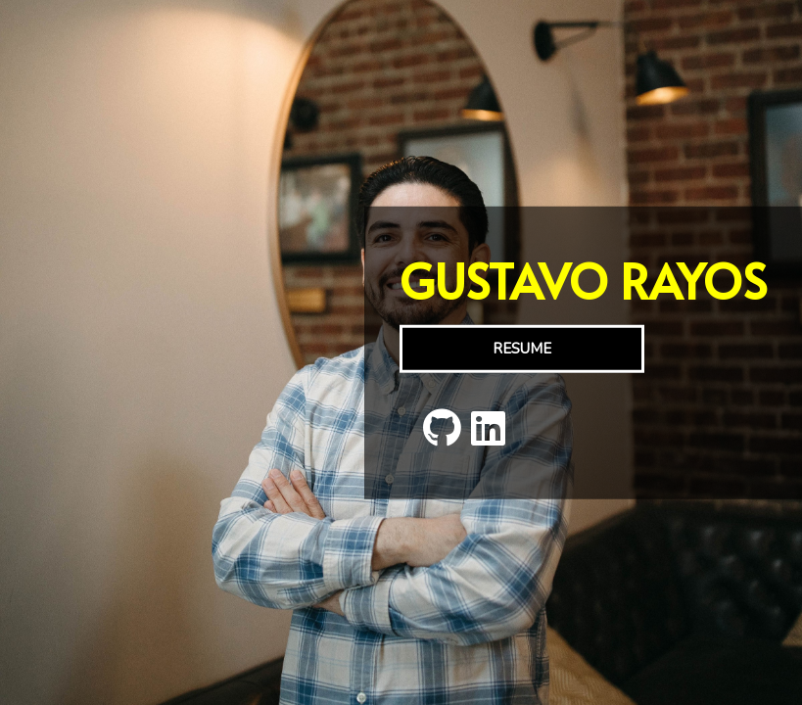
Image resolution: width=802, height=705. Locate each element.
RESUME (522, 348)
